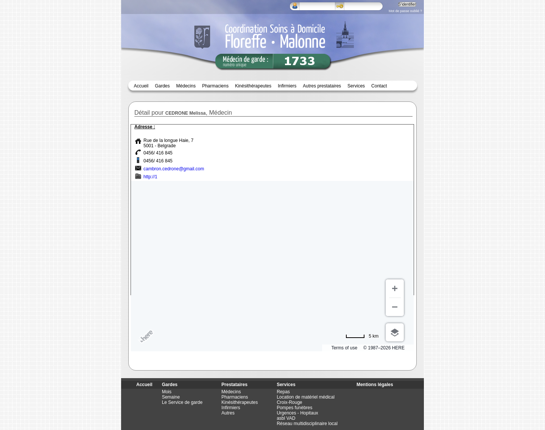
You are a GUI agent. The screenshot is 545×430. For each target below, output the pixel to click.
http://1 (150, 176)
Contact (379, 86)
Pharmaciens (215, 86)
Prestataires (234, 384)
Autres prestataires (322, 86)
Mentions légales (375, 384)
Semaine (171, 397)
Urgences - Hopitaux (297, 413)
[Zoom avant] (395, 288)
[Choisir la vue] (395, 332)
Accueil (141, 86)
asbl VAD (286, 418)
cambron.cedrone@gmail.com (173, 168)
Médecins (186, 86)
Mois (166, 391)
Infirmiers (287, 86)
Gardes (170, 384)
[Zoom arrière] (395, 307)
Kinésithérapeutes (253, 86)
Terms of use (344, 348)
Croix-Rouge (289, 402)
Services (356, 86)
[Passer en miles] (362, 336)
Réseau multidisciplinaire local (307, 423)
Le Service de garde (182, 402)
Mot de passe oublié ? (405, 11)
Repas (283, 391)
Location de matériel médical (306, 397)
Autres (228, 413)
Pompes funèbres (294, 407)
